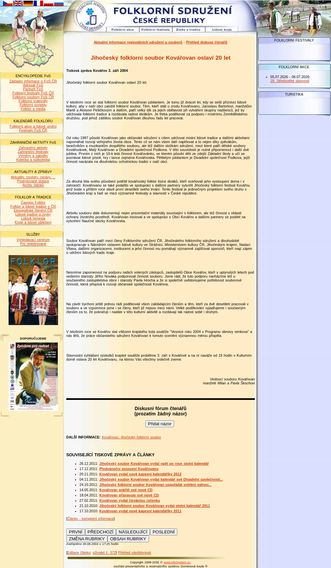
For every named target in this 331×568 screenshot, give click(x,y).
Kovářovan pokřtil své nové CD (126, 490)
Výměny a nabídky (33, 156)
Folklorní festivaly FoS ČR (33, 93)
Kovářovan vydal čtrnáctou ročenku (129, 500)
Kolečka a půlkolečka (33, 160)
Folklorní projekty (32, 105)
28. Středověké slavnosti (289, 81)
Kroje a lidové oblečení (33, 222)
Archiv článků (33, 185)
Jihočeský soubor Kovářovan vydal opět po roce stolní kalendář (154, 463)
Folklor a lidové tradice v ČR (33, 206)
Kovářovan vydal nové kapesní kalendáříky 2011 (140, 511)
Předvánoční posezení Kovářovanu (128, 469)
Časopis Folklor (33, 202)
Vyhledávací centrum (32, 240)
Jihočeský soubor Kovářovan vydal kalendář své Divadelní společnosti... (161, 479)
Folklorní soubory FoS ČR (33, 97)
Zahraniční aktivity (33, 148)
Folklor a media (33, 109)
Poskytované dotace (33, 181)
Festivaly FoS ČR (33, 130)
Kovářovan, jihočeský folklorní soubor (131, 437)
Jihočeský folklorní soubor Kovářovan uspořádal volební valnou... (155, 485)
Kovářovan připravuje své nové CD (129, 495)
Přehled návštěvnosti (134, 552)
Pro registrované (33, 244)
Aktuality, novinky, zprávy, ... (33, 177)
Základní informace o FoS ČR (33, 81)
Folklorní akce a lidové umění (33, 126)
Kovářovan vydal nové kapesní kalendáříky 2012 (140, 474)
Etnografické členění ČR (33, 210)
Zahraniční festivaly (33, 152)
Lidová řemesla (33, 218)
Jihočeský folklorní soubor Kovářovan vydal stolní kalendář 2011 (154, 506)
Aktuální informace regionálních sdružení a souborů (138, 42)
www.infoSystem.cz (177, 562)
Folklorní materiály (32, 101)
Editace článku (78, 552)
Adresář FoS (33, 85)
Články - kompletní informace (90, 519)
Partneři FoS (33, 89)
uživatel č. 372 (104, 552)
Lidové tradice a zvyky (33, 214)
